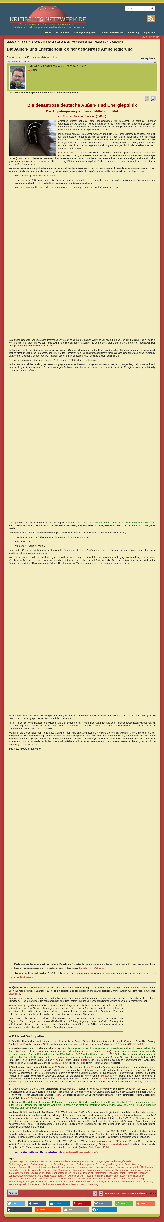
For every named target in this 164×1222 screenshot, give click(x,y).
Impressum (149, 32)
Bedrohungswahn (85, 1164)
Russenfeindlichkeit (95, 1175)
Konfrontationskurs (61, 1173)
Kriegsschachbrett (116, 1173)
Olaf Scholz (43, 1175)
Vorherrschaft (127, 1181)
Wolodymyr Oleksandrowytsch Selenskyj (78, 1184)
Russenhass (125, 1175)
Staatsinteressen (116, 1178)
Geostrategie (121, 1170)
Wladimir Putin (48, 1184)
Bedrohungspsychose (42, 1164)
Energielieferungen (126, 1167)
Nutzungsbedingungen (85, 32)
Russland (37, 1178)
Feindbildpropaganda (30, 1170)
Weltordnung (15, 1184)
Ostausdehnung (58, 1175)
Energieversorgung (105, 1167)
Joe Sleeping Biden (41, 1173)
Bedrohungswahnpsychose (110, 1164)
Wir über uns (62, 32)
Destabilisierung (133, 1164)
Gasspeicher (64, 1170)
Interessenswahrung (19, 1173)
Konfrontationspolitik (83, 1173)
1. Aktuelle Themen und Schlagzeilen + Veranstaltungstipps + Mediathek (69, 41)
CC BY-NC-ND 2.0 (32, 1097)
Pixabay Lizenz (143, 1081)
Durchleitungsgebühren (45, 1167)
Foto (12, 1084)
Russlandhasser (51, 1178)
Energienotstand (86, 1167)
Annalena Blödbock (60, 1161)
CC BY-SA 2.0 (137, 1044)
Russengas (112, 1175)
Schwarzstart (99, 1178)
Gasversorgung (94, 1170)
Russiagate (139, 1175)
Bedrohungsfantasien (121, 1161)
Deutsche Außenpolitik (20, 1167)
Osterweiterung (76, 1175)
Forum (24, 41)
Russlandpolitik (69, 1178)
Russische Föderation (20, 1178)
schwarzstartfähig (62, 735)
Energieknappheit (67, 1167)
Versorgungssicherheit (107, 1181)
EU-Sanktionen (145, 1167)
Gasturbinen (79, 1170)
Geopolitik (109, 1170)
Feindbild (13, 1170)
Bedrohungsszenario (64, 1164)
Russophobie (85, 1178)
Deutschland (116, 41)
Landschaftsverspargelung (22, 1175)
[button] (16, 1203)
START (48, 32)
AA (19, 158)
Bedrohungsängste (99, 1161)
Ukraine (91, 1181)
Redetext (85, 968)
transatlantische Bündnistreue (70, 1181)
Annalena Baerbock (39, 1161)
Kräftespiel (100, 1173)
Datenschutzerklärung (112, 32)
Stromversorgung (135, 1178)
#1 (155, 62)
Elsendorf (14, 993)
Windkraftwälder (31, 1184)
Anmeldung (133, 32)
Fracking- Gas (49, 1170)
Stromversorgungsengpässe (23, 1181)
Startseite (11, 41)
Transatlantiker (46, 1181)
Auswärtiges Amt (79, 1161)
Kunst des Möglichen (137, 1173)
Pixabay (106, 1076)
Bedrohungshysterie (19, 1164)
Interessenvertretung (140, 1170)
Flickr (21, 1044)
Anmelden (52, 57)
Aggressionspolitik (18, 1161)
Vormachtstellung (144, 1181)
